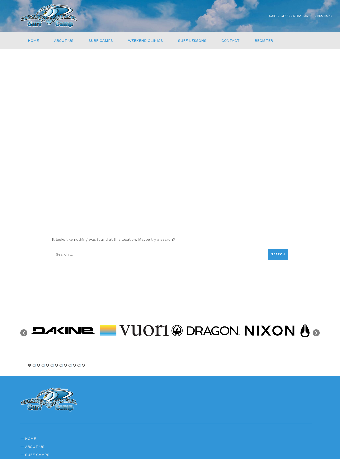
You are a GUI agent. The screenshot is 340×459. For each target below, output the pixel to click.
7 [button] (56, 365)
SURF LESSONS (192, 40)
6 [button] (52, 365)
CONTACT (230, 40)
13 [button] (83, 365)
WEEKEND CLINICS (145, 40)
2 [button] (34, 365)
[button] (23, 332)
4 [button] (43, 365)
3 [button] (38, 365)
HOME (33, 40)
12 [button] (78, 365)
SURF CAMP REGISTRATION (288, 15)
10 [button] (69, 365)
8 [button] (61, 365)
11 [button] (74, 365)
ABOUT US (63, 40)
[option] (63, 330)
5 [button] (47, 365)
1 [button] (29, 365)
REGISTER (264, 40)
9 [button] (65, 365)
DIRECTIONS (323, 15)
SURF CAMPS (101, 40)
